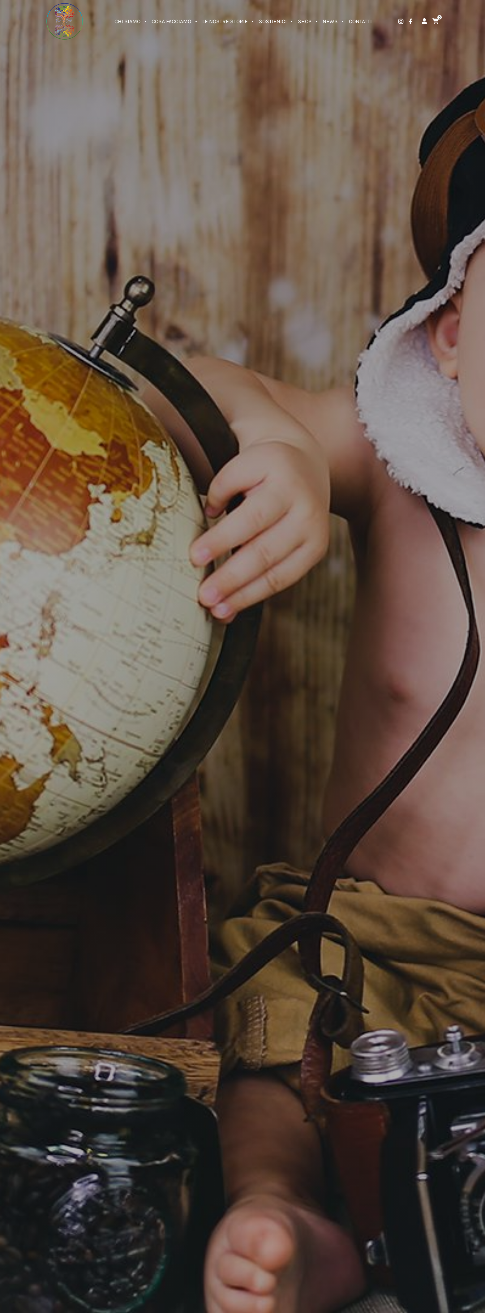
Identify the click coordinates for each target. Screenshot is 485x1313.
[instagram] (400, 21)
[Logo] (64, 21)
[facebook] (410, 21)
